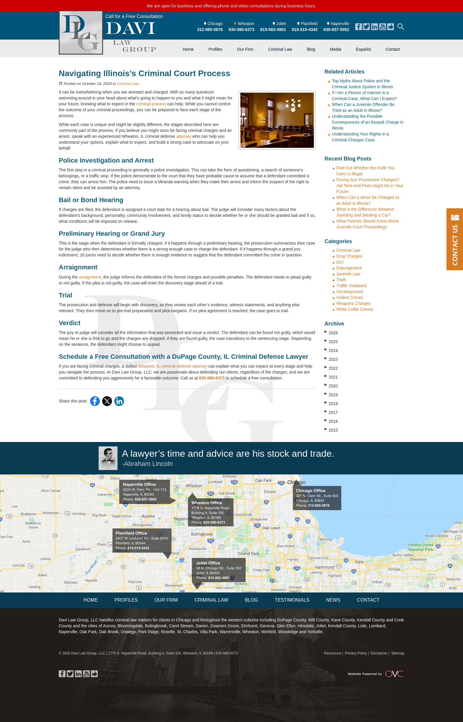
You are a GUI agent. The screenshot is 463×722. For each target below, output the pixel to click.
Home (188, 49)
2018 (331, 403)
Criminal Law (280, 49)
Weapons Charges (353, 303)
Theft (341, 279)
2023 (331, 359)
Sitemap (397, 653)
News (333, 600)
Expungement (349, 268)
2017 (331, 412)
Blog (311, 49)
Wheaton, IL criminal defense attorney (172, 366)
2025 (331, 341)
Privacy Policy (356, 653)
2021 (331, 376)
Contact (393, 49)
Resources (332, 653)
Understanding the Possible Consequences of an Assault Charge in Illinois (367, 122)
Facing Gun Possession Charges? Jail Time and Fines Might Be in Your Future (369, 185)
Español (363, 49)
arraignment (90, 277)
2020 (331, 385)
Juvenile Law (348, 273)
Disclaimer (379, 653)
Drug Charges (349, 256)
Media (335, 49)
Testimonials (292, 600)
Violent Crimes (349, 297)
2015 (331, 430)
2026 (331, 332)
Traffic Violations (351, 285)
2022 (331, 368)
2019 (331, 394)
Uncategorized (349, 291)
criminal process (151, 103)
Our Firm (245, 49)
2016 (331, 421)
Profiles (215, 49)
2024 (331, 350)
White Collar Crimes (354, 309)
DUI (339, 262)
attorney (183, 136)
